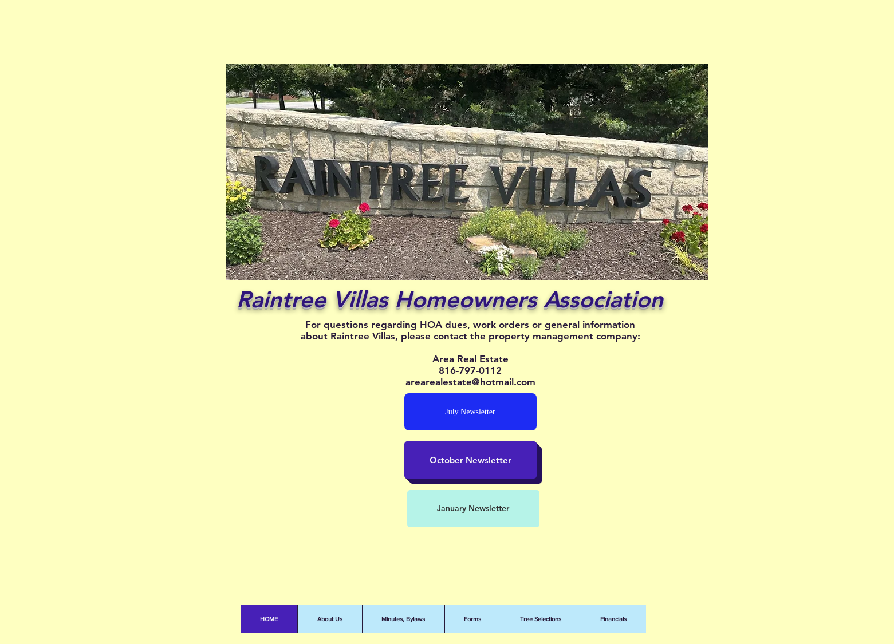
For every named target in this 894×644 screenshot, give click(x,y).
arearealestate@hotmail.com (470, 382)
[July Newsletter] (470, 411)
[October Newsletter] (470, 460)
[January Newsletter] (473, 508)
